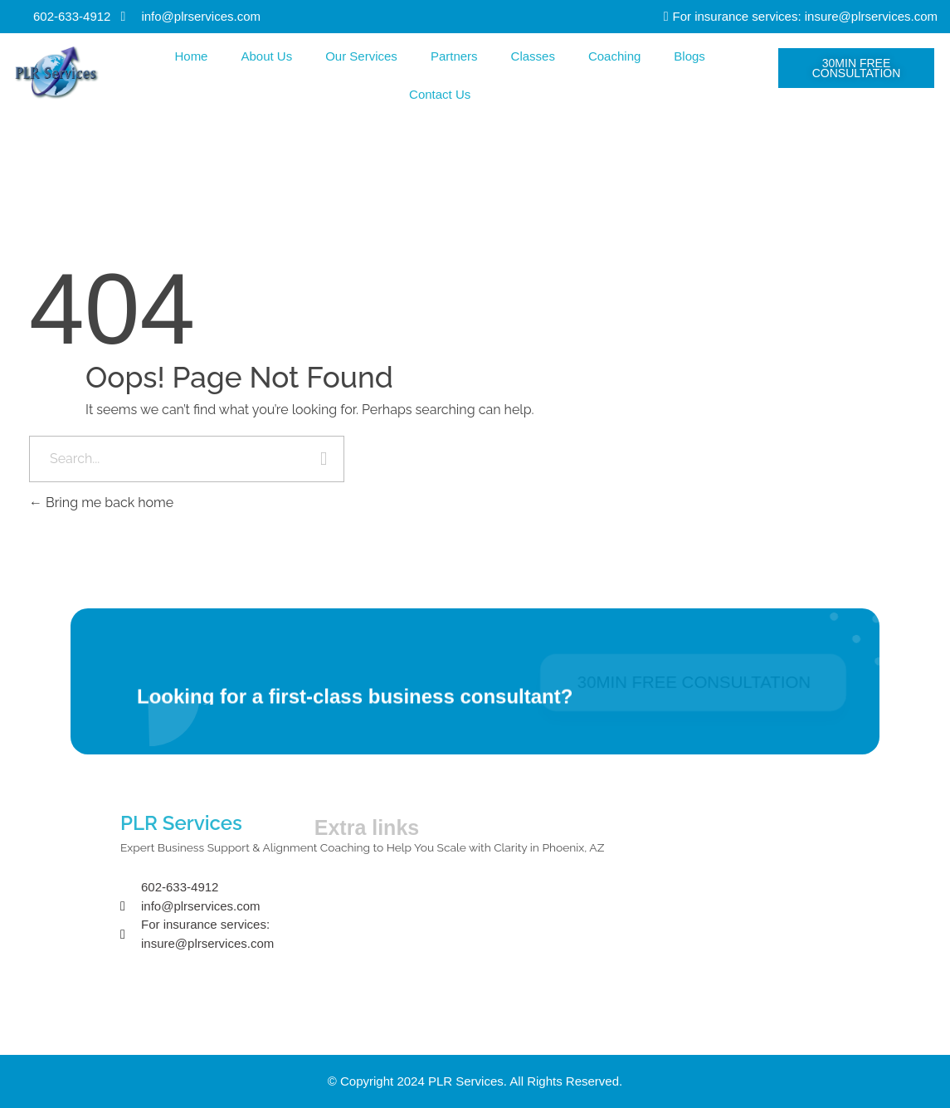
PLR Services (181, 823)
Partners (454, 56)
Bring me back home (101, 502)
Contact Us (439, 94)
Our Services (361, 56)
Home (190, 56)
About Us (266, 56)
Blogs (689, 56)
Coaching (614, 56)
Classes (533, 56)
